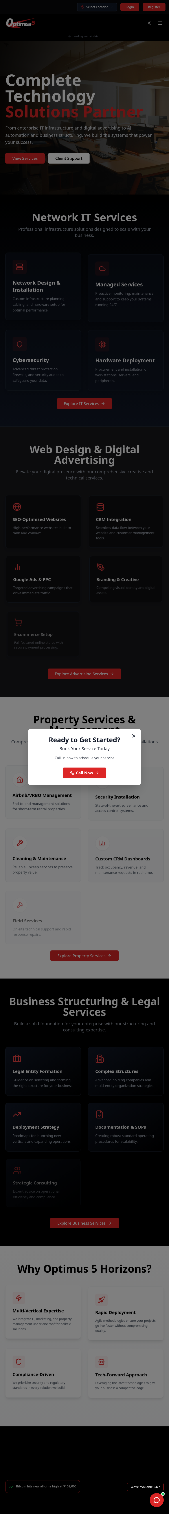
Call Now (84, 772)
